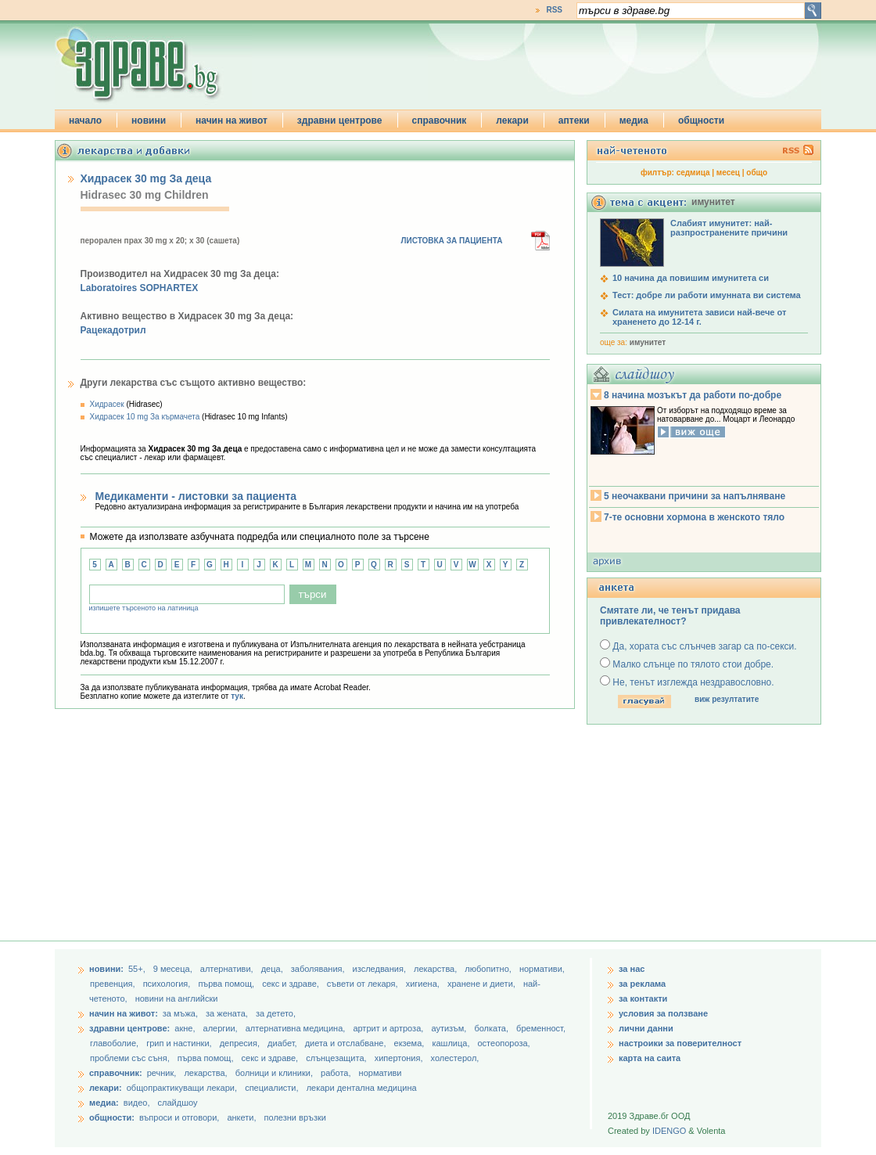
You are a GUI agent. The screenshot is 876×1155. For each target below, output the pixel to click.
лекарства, (436, 968)
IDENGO (669, 1130)
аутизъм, (450, 1028)
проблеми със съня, (131, 1058)
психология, (168, 983)
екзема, (410, 1043)
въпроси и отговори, (179, 1117)
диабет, (283, 1043)
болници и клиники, (274, 1073)
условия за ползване (663, 1013)
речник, (162, 1073)
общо (756, 172)
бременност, (540, 1028)
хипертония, (400, 1058)
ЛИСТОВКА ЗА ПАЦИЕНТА (452, 240)
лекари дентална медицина (362, 1087)
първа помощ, (227, 983)
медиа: (104, 1102)
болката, (492, 1028)
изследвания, (380, 968)
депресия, (241, 1043)
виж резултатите (727, 699)
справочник (439, 120)
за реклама (642, 983)
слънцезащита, (337, 1058)
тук (237, 696)
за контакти (643, 998)
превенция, (114, 983)
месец (728, 172)
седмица (693, 172)
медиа (633, 120)
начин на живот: (123, 1013)
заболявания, (319, 968)
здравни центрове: (129, 1028)
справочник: (115, 1073)
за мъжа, (180, 1013)
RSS (554, 9)
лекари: (105, 1087)
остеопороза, (504, 1043)
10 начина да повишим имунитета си (690, 277)
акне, (185, 1028)
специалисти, (271, 1087)
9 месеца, (174, 968)
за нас (631, 968)
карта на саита (649, 1058)
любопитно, (489, 968)
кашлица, (452, 1043)
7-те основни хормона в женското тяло (694, 517)
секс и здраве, (291, 983)
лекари (512, 120)
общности (701, 120)
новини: (106, 968)
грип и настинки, (180, 1043)
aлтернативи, (228, 968)
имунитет (648, 342)
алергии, (221, 1028)
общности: (112, 1117)
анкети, (241, 1117)
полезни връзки (295, 1117)
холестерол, (455, 1058)
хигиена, (424, 983)
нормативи (380, 1073)
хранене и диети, (482, 983)
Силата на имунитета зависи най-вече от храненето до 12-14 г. (699, 317)
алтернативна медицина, (297, 1028)
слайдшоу (178, 1102)
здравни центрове (339, 120)
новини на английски (176, 998)
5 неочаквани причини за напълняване (694, 496)
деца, (273, 968)
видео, (137, 1102)
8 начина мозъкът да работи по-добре (692, 395)
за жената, (227, 1013)
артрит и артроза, (389, 1028)
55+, (138, 968)
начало (85, 120)
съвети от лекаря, (363, 983)
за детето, (276, 1013)
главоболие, (115, 1043)
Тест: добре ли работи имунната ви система (706, 295)
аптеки (574, 120)
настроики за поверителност (680, 1043)
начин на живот (231, 120)
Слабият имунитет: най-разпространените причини (729, 227)
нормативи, (542, 968)
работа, (336, 1073)
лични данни (646, 1028)
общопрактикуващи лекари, (182, 1087)
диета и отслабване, (347, 1043)
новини (148, 120)
